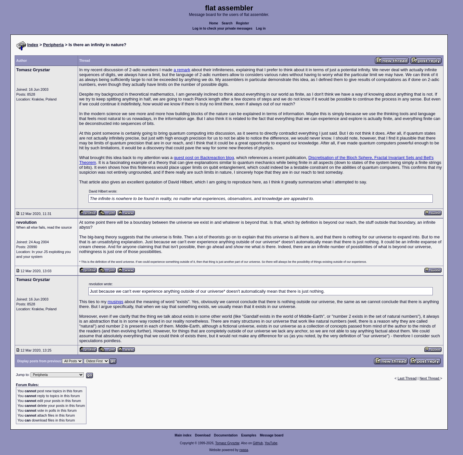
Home (213, 23)
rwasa (243, 450)
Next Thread (429, 378)
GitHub (258, 443)
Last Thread (407, 378)
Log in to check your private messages (222, 28)
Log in (261, 28)
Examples (248, 435)
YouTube (270, 443)
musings (115, 301)
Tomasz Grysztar (227, 443)
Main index (183, 435)
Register (242, 23)
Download (203, 435)
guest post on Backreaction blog (204, 157)
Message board (272, 435)
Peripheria (53, 44)
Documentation (226, 435)
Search (227, 23)
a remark (182, 69)
